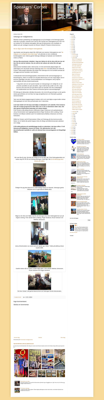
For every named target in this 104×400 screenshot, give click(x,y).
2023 (72, 41)
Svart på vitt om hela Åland (77, 77)
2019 (72, 47)
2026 (72, 36)
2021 (72, 44)
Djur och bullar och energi (77, 104)
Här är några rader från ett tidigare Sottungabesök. (28, 48)
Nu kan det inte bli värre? (77, 97)
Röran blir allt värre (75, 81)
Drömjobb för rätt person (81, 146)
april (73, 120)
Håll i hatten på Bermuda (77, 89)
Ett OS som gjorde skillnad (82, 201)
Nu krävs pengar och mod (82, 209)
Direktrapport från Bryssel (77, 64)
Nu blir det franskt (80, 154)
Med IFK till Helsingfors (76, 87)
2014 (72, 128)
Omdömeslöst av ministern (77, 69)
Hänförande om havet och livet (78, 84)
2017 (72, 51)
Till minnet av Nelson (76, 75)
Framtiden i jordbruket (81, 185)
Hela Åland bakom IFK (76, 72)
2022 (72, 42)
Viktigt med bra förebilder (77, 92)
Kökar (45, 68)
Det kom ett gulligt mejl (76, 101)
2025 (72, 37)
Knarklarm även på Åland (77, 60)
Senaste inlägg (17, 337)
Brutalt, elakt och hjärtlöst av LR (78, 79)
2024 (72, 39)
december (74, 54)
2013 (72, 130)
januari (73, 125)
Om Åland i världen (80, 139)
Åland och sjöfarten (80, 169)
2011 (72, 133)
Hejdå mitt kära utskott (81, 161)
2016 (72, 52)
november (74, 56)
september (74, 111)
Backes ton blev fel (75, 99)
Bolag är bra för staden (76, 67)
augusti (73, 113)
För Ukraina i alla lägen (25, 388)
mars (73, 121)
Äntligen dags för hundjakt (77, 109)
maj (73, 118)
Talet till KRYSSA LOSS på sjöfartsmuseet (24, 343)
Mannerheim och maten (25, 381)
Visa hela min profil (73, 232)
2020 (72, 46)
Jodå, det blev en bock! (76, 107)
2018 (72, 49)
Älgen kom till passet (76, 74)
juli (73, 114)
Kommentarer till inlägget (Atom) (26, 339)
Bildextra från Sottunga (76, 102)
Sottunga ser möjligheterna (77, 106)
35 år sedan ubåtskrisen (76, 65)
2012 (72, 132)
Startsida (40, 337)
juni (73, 116)
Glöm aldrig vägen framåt (77, 94)
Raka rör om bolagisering (77, 59)
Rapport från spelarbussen (77, 86)
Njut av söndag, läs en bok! (77, 96)
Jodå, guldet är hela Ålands (77, 70)
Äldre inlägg (63, 337)
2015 (72, 127)
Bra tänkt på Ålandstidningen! (77, 62)
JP (76, 225)
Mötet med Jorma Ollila (76, 91)
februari (73, 123)
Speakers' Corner (30, 7)
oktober (73, 57)
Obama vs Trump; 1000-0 (77, 82)
